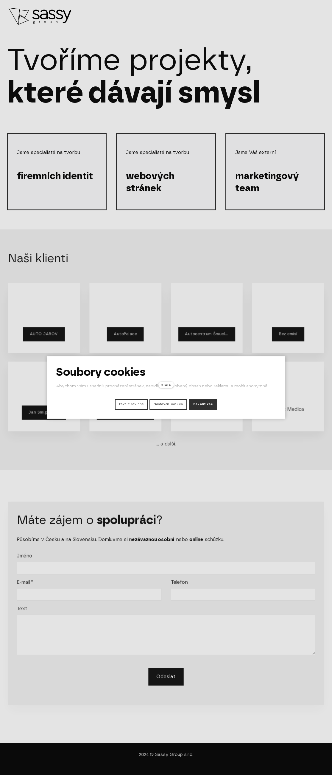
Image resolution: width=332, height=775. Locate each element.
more (166, 385)
